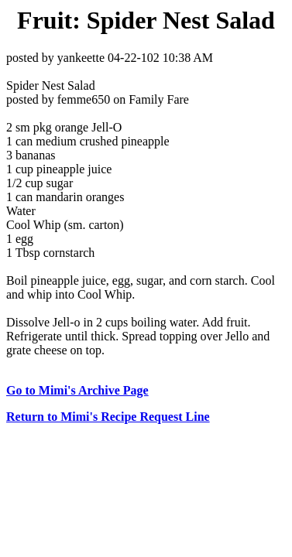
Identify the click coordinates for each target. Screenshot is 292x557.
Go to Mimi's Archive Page (77, 390)
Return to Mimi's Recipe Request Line (108, 416)
